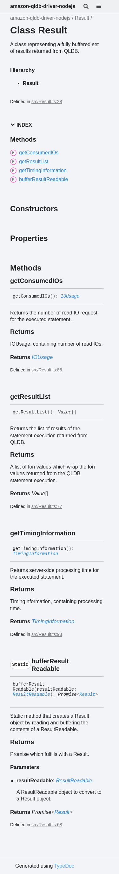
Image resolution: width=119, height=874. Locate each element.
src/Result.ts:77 (46, 506)
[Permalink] (68, 281)
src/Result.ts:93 (46, 634)
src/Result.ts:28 (46, 101)
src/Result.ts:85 (46, 369)
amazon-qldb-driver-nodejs (42, 6)
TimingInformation (35, 553)
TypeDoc (64, 866)
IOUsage (70, 296)
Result (82, 18)
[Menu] (102, 6)
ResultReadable (31, 694)
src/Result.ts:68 (46, 824)
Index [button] (21, 125)
